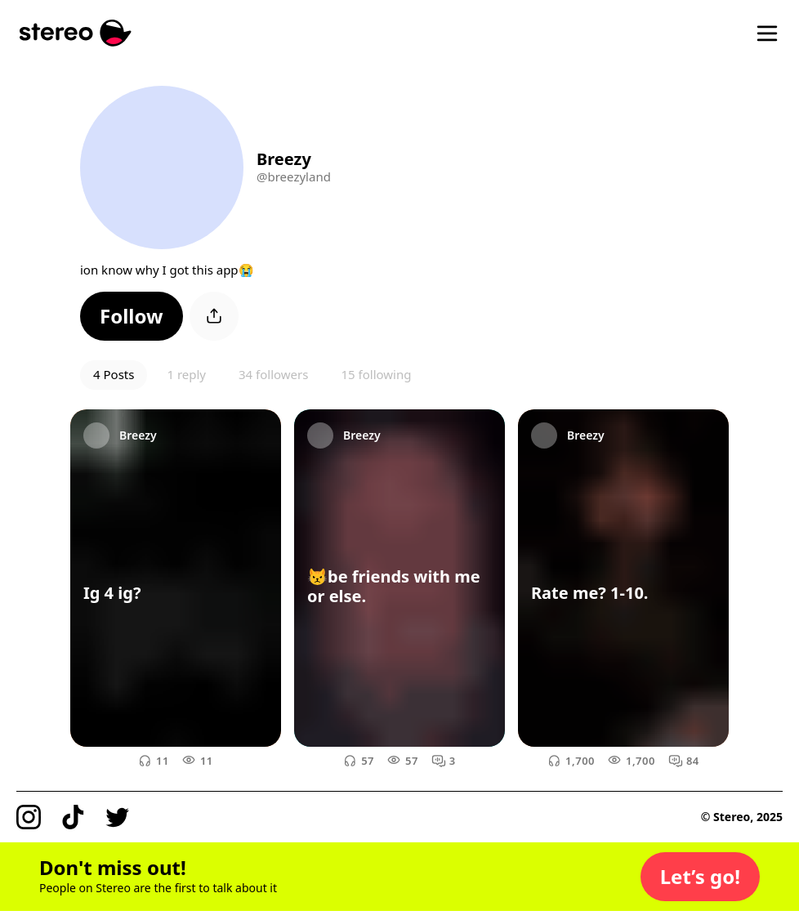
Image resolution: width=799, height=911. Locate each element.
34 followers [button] (273, 374)
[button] (131, 316)
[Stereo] (76, 33)
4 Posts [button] (113, 374)
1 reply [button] (186, 374)
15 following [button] (376, 374)
